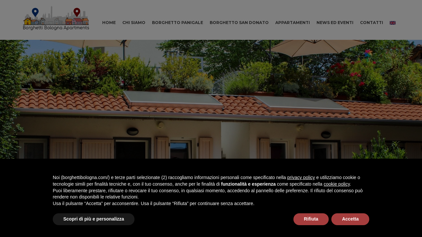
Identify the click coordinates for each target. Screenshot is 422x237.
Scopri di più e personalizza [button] (93, 219)
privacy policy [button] (301, 177)
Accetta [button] (350, 219)
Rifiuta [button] (311, 219)
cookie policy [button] (337, 184)
